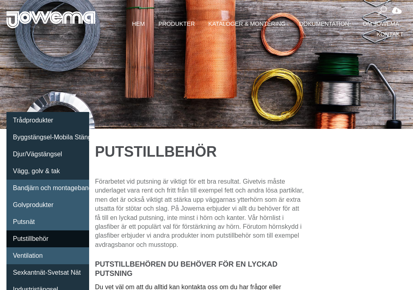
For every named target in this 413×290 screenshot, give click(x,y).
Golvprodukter (33, 204)
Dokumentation (324, 24)
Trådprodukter (33, 120)
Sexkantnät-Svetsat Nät (47, 272)
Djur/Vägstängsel (37, 154)
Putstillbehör (30, 238)
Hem (138, 24)
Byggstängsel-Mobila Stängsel (51, 137)
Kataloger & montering (247, 24)
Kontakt (390, 34)
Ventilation (28, 255)
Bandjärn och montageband (51, 187)
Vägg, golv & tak (36, 171)
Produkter (177, 24)
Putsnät (24, 221)
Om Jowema (381, 24)
